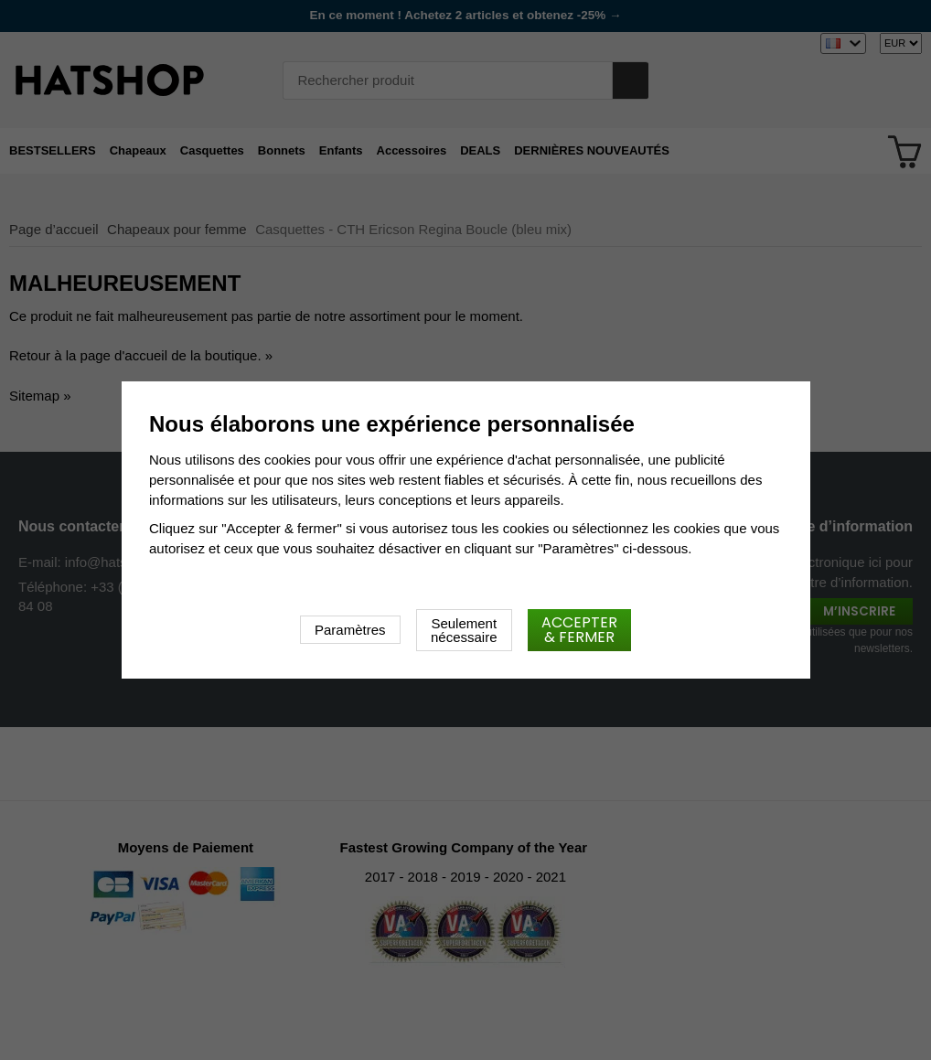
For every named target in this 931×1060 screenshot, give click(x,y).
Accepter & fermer (579, 630)
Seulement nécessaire (464, 630)
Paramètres (350, 629)
